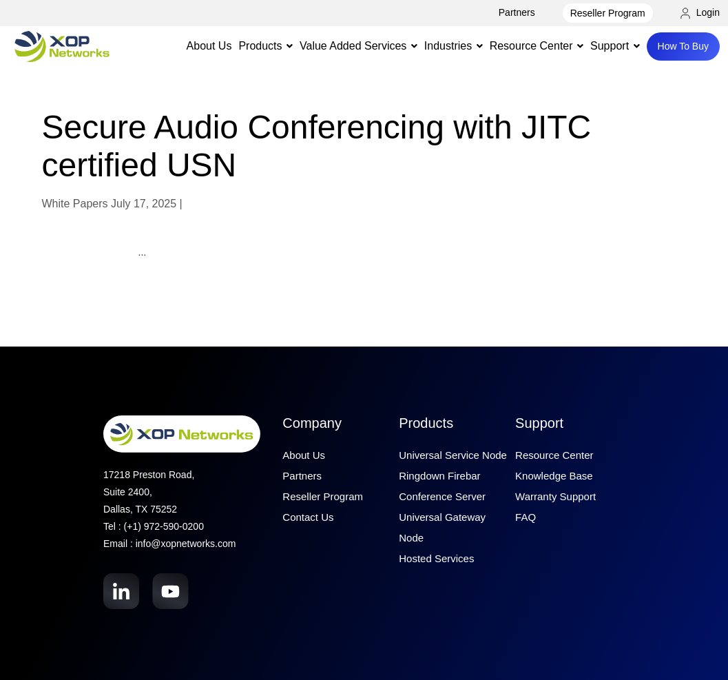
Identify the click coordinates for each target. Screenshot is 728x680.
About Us (209, 46)
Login (700, 12)
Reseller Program (607, 13)
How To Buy (683, 46)
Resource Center (554, 455)
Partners (517, 12)
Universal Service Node (453, 455)
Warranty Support (555, 496)
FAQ (525, 517)
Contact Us (307, 517)
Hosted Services (436, 558)
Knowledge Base (554, 476)
